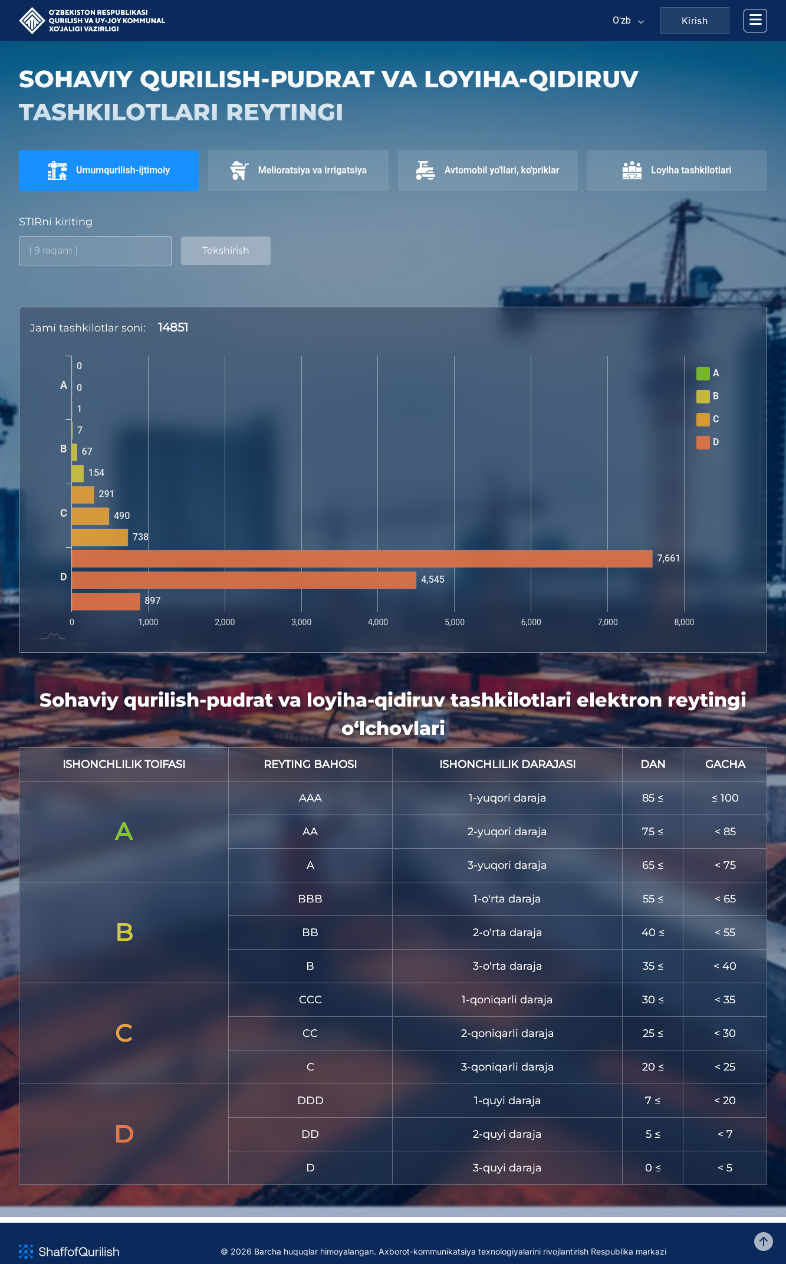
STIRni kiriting (56, 221)
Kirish (695, 21)
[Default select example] (629, 21)
